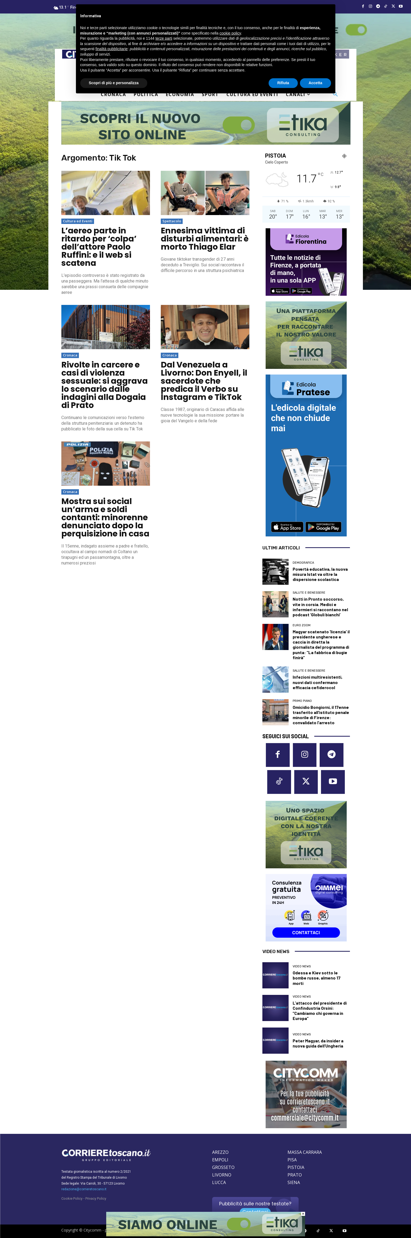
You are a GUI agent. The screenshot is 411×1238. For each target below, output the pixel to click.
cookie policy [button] (230, 33)
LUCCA (219, 1183)
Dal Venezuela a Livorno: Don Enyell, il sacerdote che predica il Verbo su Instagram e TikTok (204, 381)
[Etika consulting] (205, 1235)
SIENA (294, 1183)
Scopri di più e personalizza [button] (114, 83)
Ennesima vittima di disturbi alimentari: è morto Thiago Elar (205, 239)
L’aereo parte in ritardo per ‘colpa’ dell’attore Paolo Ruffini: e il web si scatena (98, 247)
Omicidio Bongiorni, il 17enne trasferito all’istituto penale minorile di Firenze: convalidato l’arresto (321, 715)
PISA (292, 1160)
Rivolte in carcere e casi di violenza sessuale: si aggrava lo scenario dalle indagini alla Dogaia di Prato (104, 385)
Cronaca (70, 355)
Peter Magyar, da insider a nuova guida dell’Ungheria (318, 1043)
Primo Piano (302, 700)
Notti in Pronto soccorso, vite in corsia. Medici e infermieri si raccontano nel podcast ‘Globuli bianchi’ (320, 606)
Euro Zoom (301, 625)
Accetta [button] (315, 83)
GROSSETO (223, 1168)
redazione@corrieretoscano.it (83, 1189)
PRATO (295, 1175)
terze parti (163, 38)
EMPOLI (220, 1160)
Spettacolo (171, 221)
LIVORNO (221, 1175)
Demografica (303, 562)
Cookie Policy (71, 1199)
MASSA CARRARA (305, 1152)
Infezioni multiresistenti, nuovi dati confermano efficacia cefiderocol (317, 682)
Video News (302, 966)
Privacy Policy (95, 1199)
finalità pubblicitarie (111, 49)
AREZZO (220, 1152)
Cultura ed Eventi (77, 221)
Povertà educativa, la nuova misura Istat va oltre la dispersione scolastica (320, 574)
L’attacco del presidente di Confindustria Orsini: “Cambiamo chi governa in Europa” (320, 1010)
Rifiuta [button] (283, 83)
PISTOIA (296, 1168)
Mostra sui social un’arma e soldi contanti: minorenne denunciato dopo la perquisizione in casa (105, 517)
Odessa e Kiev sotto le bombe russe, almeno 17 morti (316, 978)
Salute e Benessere (309, 592)
